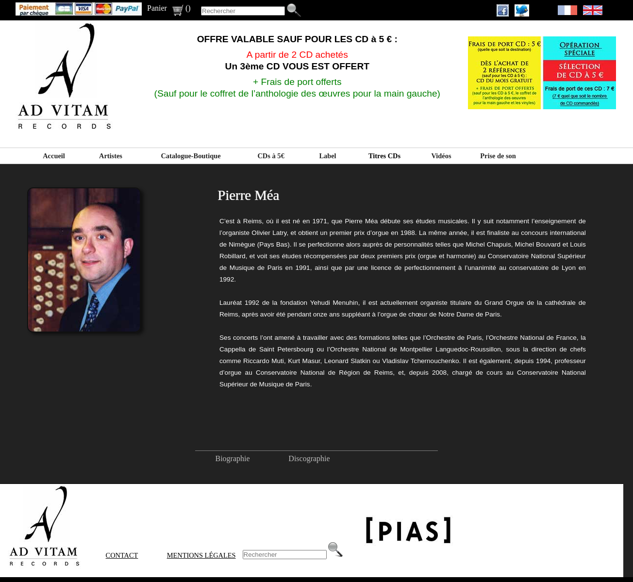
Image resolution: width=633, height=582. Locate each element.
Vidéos (441, 156)
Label (327, 156)
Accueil (54, 156)
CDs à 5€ (270, 156)
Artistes (110, 156)
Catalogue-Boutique (190, 156)
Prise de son (498, 156)
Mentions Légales (201, 555)
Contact (122, 555)
